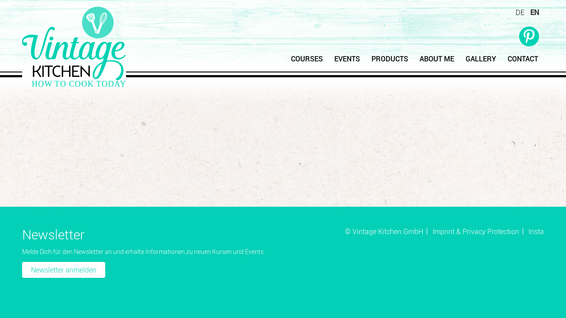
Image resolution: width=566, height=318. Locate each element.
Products (389, 59)
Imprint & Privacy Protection (475, 231)
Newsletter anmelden (63, 270)
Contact (523, 59)
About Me (437, 59)
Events (347, 59)
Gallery (481, 59)
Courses (307, 59)
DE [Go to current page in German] (520, 12)
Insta (536, 231)
